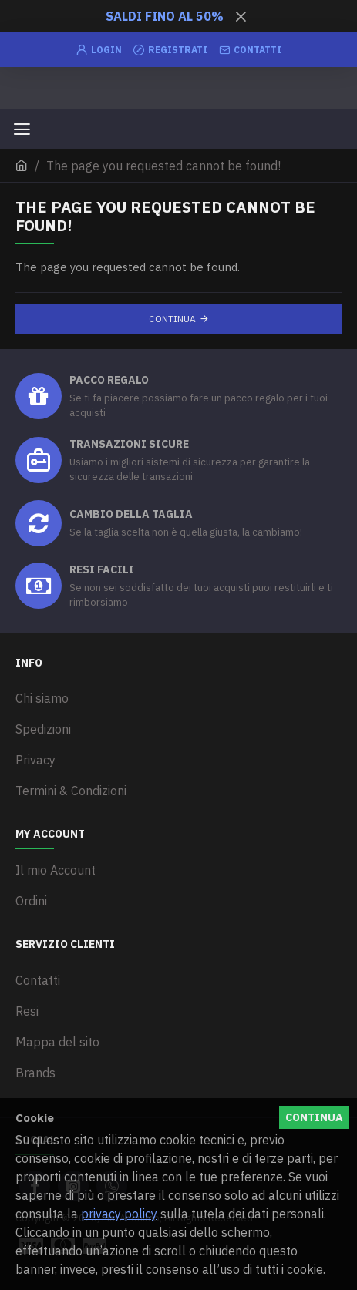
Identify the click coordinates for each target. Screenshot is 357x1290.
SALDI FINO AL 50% (165, 16)
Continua (172, 318)
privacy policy (119, 1213)
